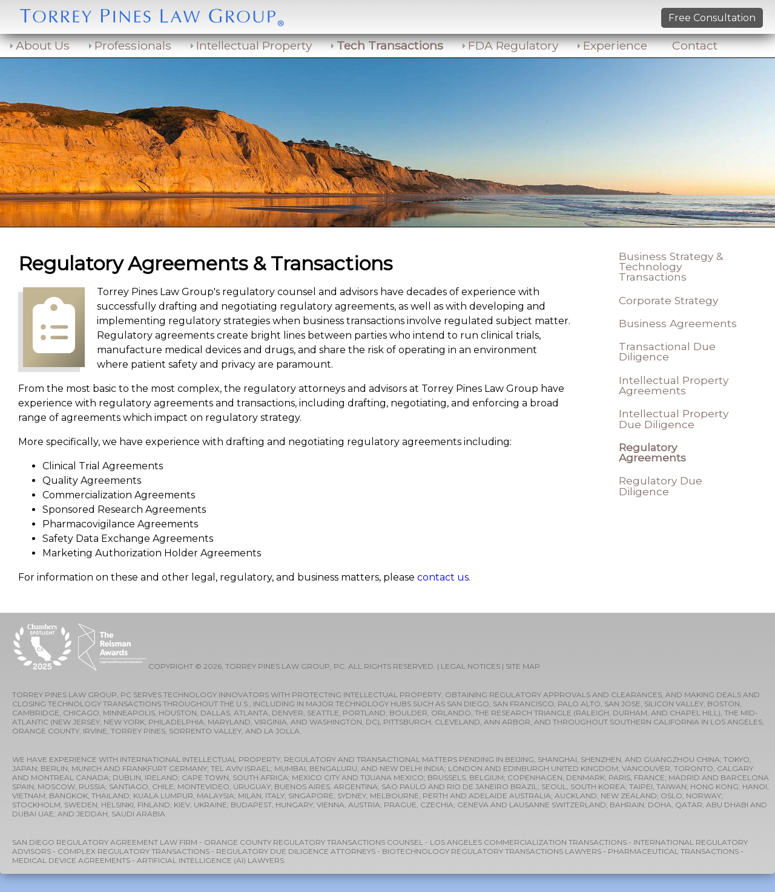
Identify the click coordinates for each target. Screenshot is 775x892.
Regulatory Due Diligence (660, 485)
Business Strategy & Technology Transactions (671, 267)
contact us (443, 577)
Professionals (132, 45)
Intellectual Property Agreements (673, 385)
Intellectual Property (254, 45)
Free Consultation (712, 18)
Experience (615, 45)
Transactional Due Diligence (667, 351)
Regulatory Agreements (652, 452)
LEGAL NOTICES (470, 666)
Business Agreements (678, 323)
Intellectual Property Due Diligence (673, 418)
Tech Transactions (390, 45)
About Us (43, 45)
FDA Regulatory (513, 45)
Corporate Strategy (668, 300)
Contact (694, 45)
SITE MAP (523, 666)
